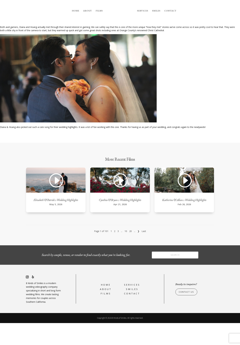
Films (99, 11)
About (87, 11)
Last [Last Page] (144, 253)
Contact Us (187, 313)
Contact (170, 11)
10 (126, 253)
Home (75, 11)
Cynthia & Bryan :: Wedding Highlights (120, 222)
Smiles (156, 11)
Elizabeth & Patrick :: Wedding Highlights (56, 222)
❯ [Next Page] (138, 253)
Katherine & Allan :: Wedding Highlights (184, 222)
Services (142, 11)
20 (130, 253)
